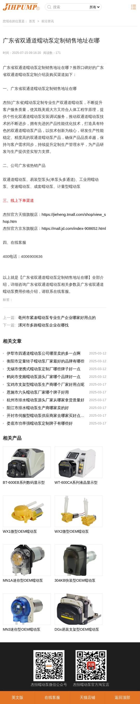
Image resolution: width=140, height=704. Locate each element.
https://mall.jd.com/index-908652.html (74, 228)
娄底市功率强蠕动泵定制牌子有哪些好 (40, 423)
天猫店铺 (87, 697)
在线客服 (52, 697)
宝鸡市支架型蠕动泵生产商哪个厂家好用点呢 (45, 384)
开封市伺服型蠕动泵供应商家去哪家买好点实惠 (47, 415)
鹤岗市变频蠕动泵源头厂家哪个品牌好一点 (43, 376)
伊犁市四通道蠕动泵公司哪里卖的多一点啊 (43, 353)
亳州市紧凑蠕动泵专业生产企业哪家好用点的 (57, 317)
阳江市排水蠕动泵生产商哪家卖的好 (38, 408)
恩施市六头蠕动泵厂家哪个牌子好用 (38, 392)
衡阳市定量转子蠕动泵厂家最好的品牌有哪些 (45, 361)
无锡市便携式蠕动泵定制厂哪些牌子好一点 (43, 369)
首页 (32, 21)
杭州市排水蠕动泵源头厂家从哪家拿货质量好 (45, 400)
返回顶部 (122, 697)
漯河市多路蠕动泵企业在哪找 (43, 325)
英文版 (17, 697)
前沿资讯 (47, 21)
